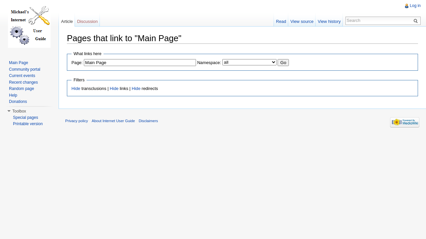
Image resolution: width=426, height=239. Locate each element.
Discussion (87, 21)
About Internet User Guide (113, 121)
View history (329, 21)
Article (67, 21)
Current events (22, 75)
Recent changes (23, 82)
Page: (77, 62)
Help (13, 95)
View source (302, 21)
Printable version (28, 123)
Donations (18, 101)
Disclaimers (148, 121)
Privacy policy (76, 121)
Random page (21, 88)
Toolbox (19, 111)
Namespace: (209, 62)
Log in (415, 5)
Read (281, 21)
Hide (76, 88)
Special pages (25, 117)
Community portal (24, 69)
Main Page (18, 62)
